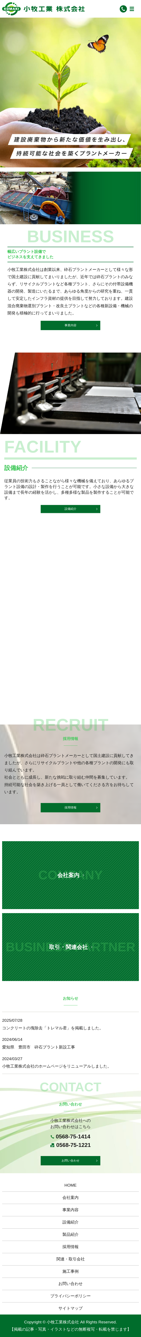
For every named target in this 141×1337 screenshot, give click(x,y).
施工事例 (70, 1271)
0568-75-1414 (73, 1136)
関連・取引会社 (70, 1259)
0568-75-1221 (73, 1145)
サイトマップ (70, 1308)
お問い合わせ (70, 1160)
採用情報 (70, 807)
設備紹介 (70, 510)
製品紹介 (70, 1234)
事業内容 (68, 325)
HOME (71, 1185)
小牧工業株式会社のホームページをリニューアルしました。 (56, 1066)
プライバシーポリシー (70, 1296)
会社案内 (70, 1197)
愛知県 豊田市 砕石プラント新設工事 (38, 1047)
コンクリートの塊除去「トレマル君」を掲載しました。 (52, 1028)
